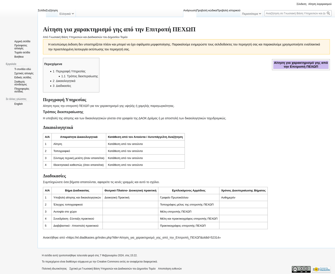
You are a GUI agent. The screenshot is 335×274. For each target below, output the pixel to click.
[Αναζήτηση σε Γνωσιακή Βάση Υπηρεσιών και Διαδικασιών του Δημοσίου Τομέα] (298, 13)
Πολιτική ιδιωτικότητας (54, 268)
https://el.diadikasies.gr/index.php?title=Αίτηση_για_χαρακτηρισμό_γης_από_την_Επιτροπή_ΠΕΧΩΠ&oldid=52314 (143, 237)
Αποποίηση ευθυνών (170, 268)
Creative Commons (108, 261)
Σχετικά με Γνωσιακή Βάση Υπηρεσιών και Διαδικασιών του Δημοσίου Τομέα (112, 268)
